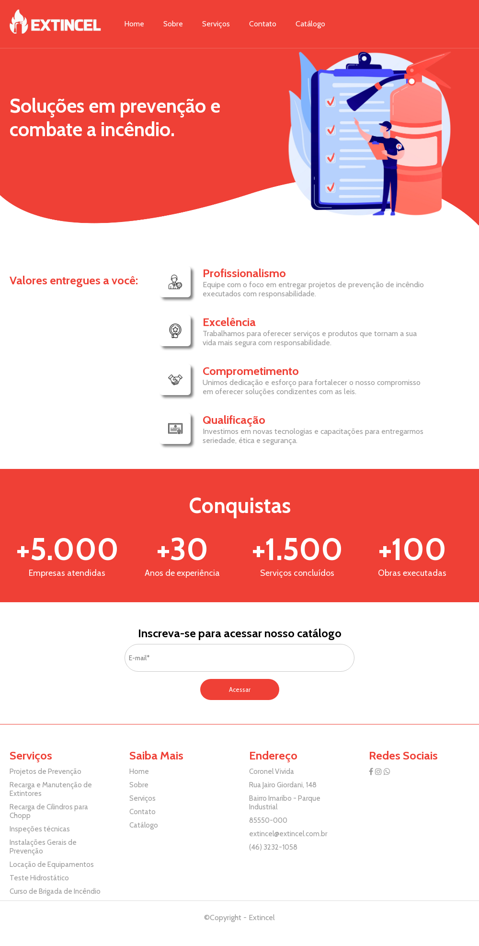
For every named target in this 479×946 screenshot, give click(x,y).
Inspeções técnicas (40, 829)
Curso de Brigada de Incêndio (55, 891)
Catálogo (310, 23)
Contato (262, 23)
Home (134, 23)
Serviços (216, 23)
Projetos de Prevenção (45, 771)
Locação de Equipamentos (52, 864)
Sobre (173, 23)
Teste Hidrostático (39, 878)
